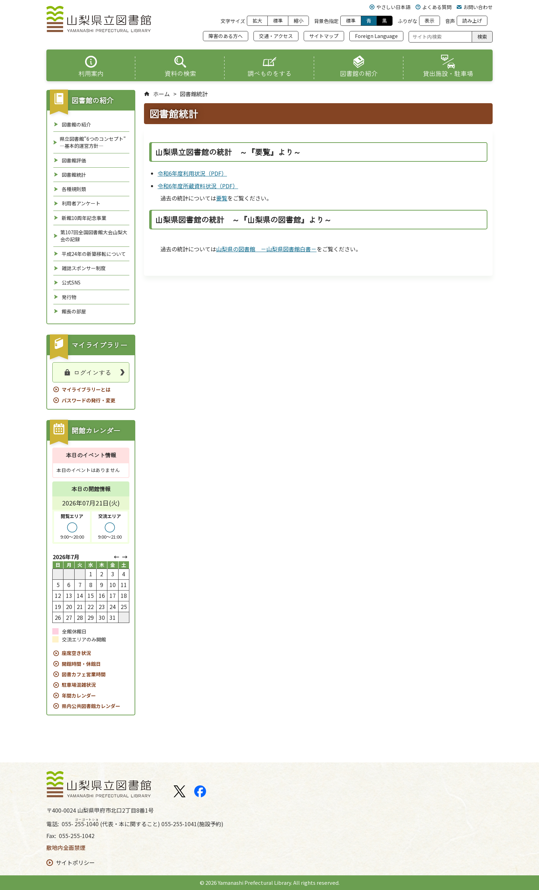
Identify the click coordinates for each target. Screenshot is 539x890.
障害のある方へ (225, 35)
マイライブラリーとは (86, 389)
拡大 (257, 20)
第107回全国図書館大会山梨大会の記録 (93, 236)
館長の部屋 (74, 311)
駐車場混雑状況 (79, 684)
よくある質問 (433, 6)
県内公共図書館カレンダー (91, 705)
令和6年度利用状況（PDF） (192, 173)
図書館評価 (74, 160)
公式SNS (71, 282)
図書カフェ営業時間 (84, 674)
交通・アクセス (276, 35)
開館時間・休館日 (81, 663)
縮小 (298, 20)
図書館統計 (74, 174)
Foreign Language (376, 35)
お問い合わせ (475, 6)
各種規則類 (74, 188)
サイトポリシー (75, 863)
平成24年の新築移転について (94, 253)
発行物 (69, 297)
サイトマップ (324, 35)
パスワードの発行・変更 (88, 400)
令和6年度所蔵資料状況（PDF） (198, 186)
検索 (482, 36)
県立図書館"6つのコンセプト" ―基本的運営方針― (93, 142)
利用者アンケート (81, 203)
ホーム (161, 94)
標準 (278, 20)
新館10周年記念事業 (84, 217)
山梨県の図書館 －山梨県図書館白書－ (266, 249)
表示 (429, 20)
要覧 (221, 198)
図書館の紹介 (76, 124)
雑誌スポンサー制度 (84, 268)
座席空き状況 (76, 652)
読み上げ (472, 20)
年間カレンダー (79, 695)
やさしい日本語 (390, 6)
